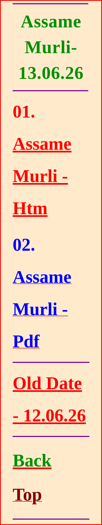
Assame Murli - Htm (42, 176)
